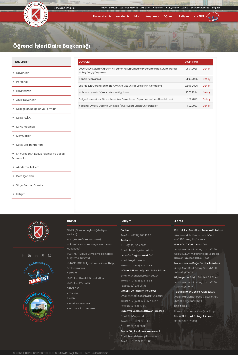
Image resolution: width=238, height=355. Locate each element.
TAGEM (71, 298)
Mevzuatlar (23, 136)
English (216, 7)
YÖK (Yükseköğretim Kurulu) (84, 239)
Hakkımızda (23, 91)
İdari (137, 16)
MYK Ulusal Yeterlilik (78, 283)
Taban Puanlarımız (90, 79)
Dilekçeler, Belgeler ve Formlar (36, 109)
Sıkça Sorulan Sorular (29, 185)
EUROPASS (73, 288)
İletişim (184, 16)
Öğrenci (169, 16)
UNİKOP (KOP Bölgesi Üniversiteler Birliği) (91, 263)
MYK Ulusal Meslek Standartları (85, 278)
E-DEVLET (72, 273)
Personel (22, 82)
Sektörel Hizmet (128, 7)
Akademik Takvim (27, 167)
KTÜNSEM (72, 293)
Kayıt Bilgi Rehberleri (29, 145)
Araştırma (152, 16)
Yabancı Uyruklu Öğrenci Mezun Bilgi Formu (104, 92)
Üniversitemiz (102, 16)
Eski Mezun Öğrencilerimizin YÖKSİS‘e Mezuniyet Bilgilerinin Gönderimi (120, 85)
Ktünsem (158, 7)
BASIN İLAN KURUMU (78, 303)
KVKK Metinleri (25, 127)
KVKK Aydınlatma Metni (81, 308)
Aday (104, 7)
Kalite (184, 7)
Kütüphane (172, 7)
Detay (206, 68)
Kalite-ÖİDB (23, 118)
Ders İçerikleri (25, 176)
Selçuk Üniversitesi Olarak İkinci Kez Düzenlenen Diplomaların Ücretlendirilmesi (126, 99)
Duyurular (22, 73)
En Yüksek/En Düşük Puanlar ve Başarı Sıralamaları (38, 156)
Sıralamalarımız (200, 7)
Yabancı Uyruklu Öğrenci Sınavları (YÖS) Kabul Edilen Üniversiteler (118, 105)
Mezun (113, 7)
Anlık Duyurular (26, 100)
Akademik (122, 16)
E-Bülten (145, 7)
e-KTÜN (199, 16)
